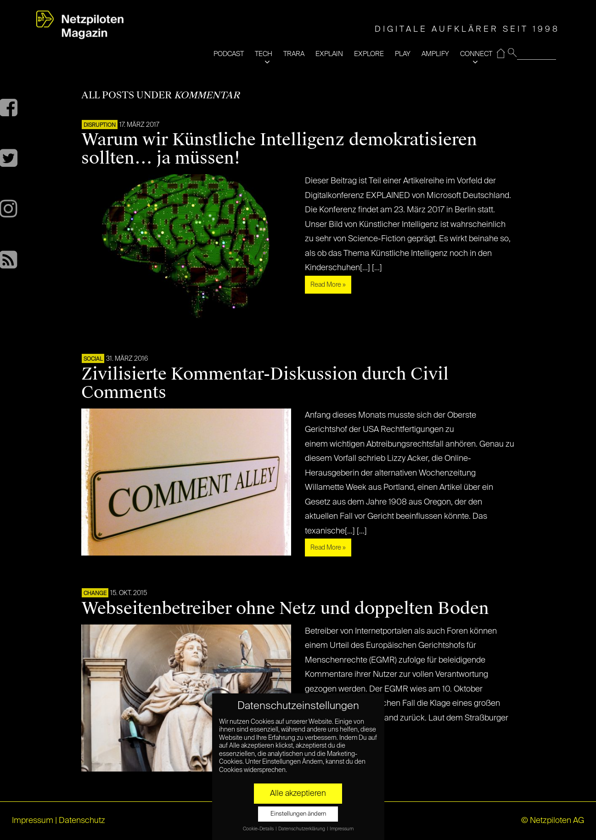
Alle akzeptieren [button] (298, 793)
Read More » (328, 285)
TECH (263, 54)
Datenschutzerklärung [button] (302, 829)
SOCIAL (93, 359)
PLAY (402, 54)
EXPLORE (369, 54)
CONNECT (476, 54)
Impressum (32, 821)
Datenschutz (82, 821)
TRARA (293, 54)
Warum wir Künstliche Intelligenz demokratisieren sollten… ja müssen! (279, 149)
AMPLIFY (435, 54)
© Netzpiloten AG (552, 821)
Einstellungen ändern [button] (298, 814)
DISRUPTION (100, 125)
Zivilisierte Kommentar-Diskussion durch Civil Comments (265, 383)
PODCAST (229, 54)
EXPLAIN (329, 54)
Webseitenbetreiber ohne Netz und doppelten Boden (285, 608)
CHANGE (95, 593)
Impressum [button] (342, 829)
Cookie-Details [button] (259, 829)
